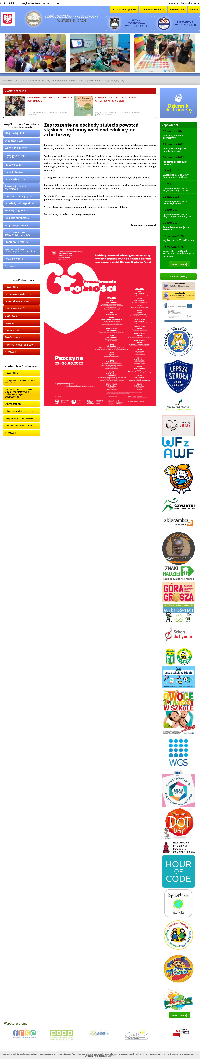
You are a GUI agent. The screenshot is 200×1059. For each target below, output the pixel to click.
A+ (5, 3)
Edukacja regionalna (17, 210)
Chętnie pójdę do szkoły (19, 425)
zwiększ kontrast (30, 3)
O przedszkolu (13, 404)
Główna (6, 80)
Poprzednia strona (190, 3)
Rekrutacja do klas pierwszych (15, 188)
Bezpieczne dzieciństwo (19, 418)
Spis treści (173, 3)
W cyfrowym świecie (17, 225)
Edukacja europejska (17, 218)
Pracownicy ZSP (14, 164)
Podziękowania (14, 258)
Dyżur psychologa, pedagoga (15, 156)
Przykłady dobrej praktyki (20, 203)
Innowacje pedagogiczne (19, 196)
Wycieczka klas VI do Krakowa (178, 240)
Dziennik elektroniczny (153, 9)
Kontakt (194, 9)
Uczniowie (11, 315)
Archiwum (10, 266)
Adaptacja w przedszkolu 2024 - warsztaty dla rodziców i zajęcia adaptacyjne (19, 393)
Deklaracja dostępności (124, 9)
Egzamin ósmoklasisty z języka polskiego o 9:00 (175, 189)
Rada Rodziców (14, 172)
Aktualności (17, 80)
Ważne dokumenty (16, 148)
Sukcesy (9, 323)
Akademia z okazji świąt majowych (175, 163)
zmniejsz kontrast (53, 3)
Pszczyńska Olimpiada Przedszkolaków (174, 150)
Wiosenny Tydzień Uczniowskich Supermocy (50, 99)
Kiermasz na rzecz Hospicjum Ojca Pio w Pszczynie (115, 99)
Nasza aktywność (15, 308)
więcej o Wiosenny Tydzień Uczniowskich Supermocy (48, 113)
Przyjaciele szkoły (15, 179)
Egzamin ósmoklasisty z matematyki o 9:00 (175, 202)
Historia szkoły (177, 9)
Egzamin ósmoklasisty (18, 294)
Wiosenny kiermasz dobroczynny (173, 136)
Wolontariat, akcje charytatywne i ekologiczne (21, 250)
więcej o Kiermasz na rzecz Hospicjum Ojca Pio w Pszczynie (117, 113)
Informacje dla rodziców (19, 344)
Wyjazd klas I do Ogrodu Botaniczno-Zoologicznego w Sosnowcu (178, 254)
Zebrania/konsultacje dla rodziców (176, 228)
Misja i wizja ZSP (14, 133)
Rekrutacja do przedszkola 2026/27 (20, 381)
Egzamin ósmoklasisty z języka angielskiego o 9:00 (177, 215)
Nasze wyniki (12, 330)
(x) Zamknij (110, 1056)
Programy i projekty (16, 242)
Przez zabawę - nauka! (17, 301)
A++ (12, 3)
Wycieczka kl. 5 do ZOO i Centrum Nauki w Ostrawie (176, 176)
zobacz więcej (179, 264)
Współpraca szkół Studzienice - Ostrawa (17, 233)
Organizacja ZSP (14, 140)
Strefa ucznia (12, 337)
